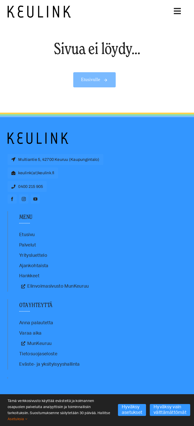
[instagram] (23, 199)
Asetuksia (17, 419)
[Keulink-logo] (38, 134)
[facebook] (12, 199)
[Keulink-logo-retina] (39, 8)
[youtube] (35, 199)
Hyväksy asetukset (132, 410)
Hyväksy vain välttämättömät (170, 410)
